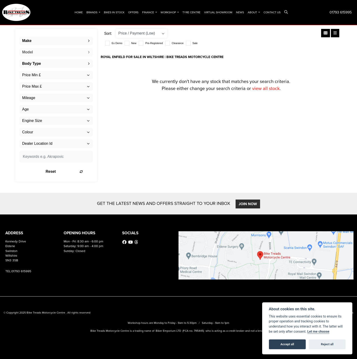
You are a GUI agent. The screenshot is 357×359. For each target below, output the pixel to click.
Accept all (287, 344)
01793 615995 (341, 12)
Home (79, 12)
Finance (148, 12)
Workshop (169, 12)
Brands (92, 12)
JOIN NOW (248, 204)
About (253, 12)
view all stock (266, 88)
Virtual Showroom (218, 12)
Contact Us (272, 12)
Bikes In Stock (114, 12)
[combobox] (56, 41)
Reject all (327, 344)
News (240, 12)
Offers (133, 12)
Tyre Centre (191, 12)
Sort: (108, 33)
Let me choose (318, 332)
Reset (69, 171)
